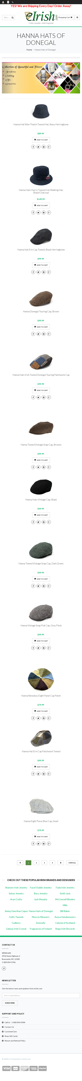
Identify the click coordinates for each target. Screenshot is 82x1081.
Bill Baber (65, 911)
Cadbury (16, 922)
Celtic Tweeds (16, 916)
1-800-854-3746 (8, 962)
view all (72, 863)
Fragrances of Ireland (41, 928)
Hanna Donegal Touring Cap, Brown (41, 311)
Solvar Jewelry (16, 893)
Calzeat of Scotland (65, 922)
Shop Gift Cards (11, 1036)
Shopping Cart (65, 17)
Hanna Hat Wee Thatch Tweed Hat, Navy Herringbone (41, 124)
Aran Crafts (16, 899)
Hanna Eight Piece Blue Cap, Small (41, 821)
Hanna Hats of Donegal (41, 911)
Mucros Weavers (40, 916)
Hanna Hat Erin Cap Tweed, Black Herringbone (41, 249)
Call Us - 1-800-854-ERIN (15, 1022)
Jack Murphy (40, 899)
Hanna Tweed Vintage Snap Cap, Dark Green (41, 563)
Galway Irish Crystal (16, 928)
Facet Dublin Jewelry (41, 887)
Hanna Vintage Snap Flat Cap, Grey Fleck (41, 625)
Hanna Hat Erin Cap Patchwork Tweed (41, 751)
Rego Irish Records (65, 928)
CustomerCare (11, 1031)
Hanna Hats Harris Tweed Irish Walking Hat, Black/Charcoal (41, 191)
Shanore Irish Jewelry (16, 887)
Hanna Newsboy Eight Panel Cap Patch (41, 695)
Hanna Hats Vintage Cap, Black (41, 499)
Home (29, 49)
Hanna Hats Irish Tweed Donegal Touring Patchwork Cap (41, 374)
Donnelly (40, 922)
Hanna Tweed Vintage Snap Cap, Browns (41, 444)
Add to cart (41, 140)
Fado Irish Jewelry (65, 887)
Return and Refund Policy (15, 1041)
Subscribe (10, 1003)
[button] (8, 77)
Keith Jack (65, 893)
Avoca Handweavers (65, 916)
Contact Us (9, 1027)
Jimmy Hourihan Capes (16, 911)
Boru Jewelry (40, 893)
